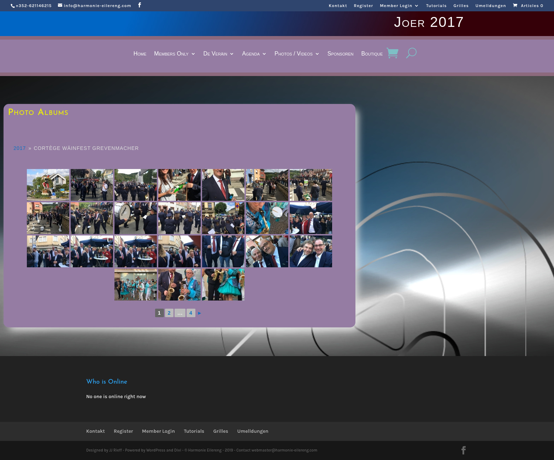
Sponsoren (341, 54)
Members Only (171, 54)
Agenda (251, 54)
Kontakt (338, 6)
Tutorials (436, 6)
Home (140, 54)
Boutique (372, 54)
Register (363, 6)
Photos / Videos (294, 54)
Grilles (461, 6)
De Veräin (216, 54)
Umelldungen (491, 6)
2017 (19, 148)
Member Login (396, 6)
